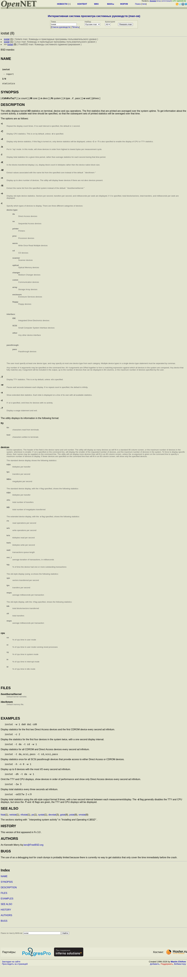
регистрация (166, 1)
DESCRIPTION (9, 897)
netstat (12, 825)
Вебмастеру (180, 974)
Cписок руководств (60, 27)
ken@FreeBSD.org (33, 855)
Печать (75, 27)
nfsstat (23, 825)
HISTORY (6, 920)
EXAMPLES (7, 909)
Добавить (155, 974)
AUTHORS (6, 925)
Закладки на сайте (11, 972)
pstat (72, 825)
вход (159, 1)
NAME (4, 886)
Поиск (138, 4)
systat (41, 825)
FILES (4, 903)
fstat (3, 825)
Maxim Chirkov (178, 972)
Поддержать (167, 974)
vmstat (82, 825)
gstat (62, 825)
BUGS (4, 931)
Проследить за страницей (15, 974)
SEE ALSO (6, 914)
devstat (52, 825)
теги (144, 4)
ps (33, 825)
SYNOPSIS (7, 892)
